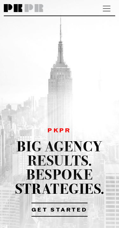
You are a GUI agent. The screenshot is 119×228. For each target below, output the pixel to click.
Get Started (59, 210)
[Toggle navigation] (106, 9)
